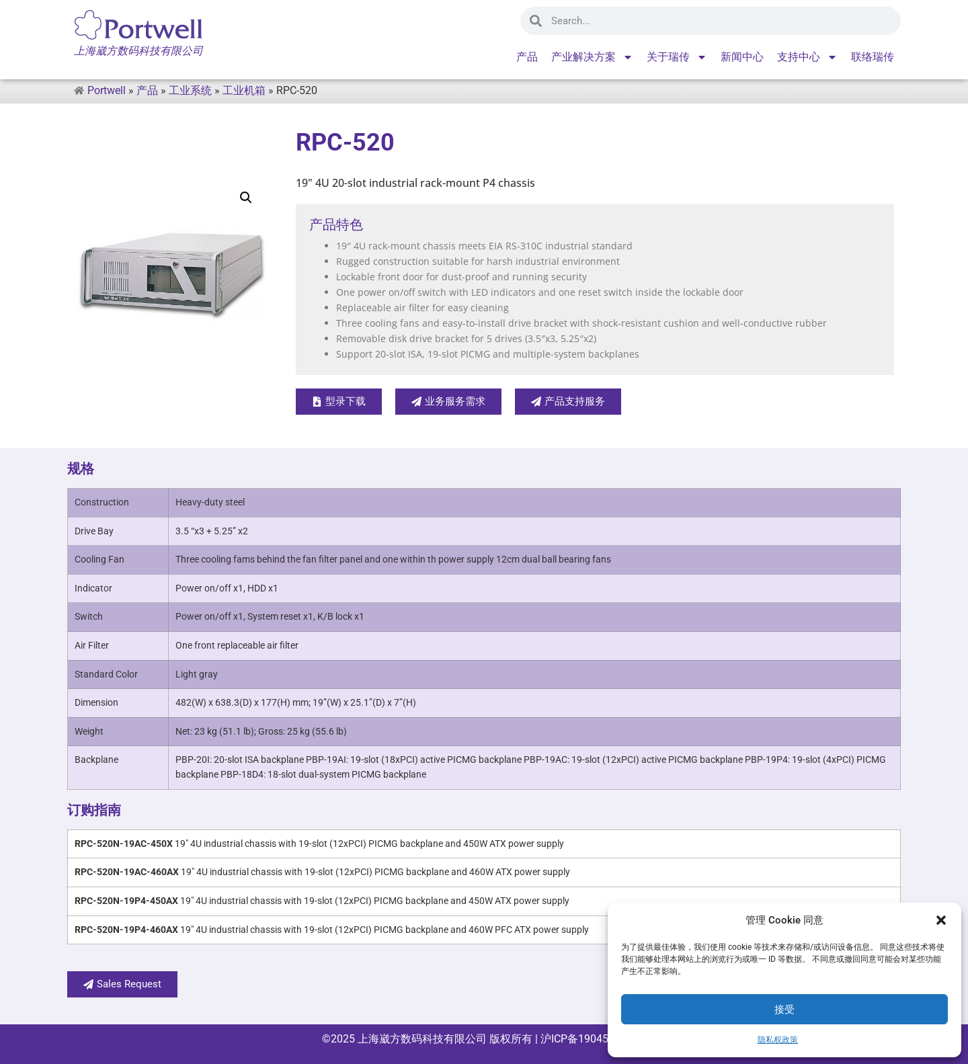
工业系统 (190, 90)
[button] (941, 920)
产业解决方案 (592, 57)
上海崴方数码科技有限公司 (422, 1038)
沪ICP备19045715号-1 (592, 1038)
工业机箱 (244, 90)
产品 (527, 56)
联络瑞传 (872, 56)
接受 (784, 1010)
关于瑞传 (677, 57)
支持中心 (807, 57)
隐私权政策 (778, 1040)
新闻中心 (742, 56)
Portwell (106, 90)
